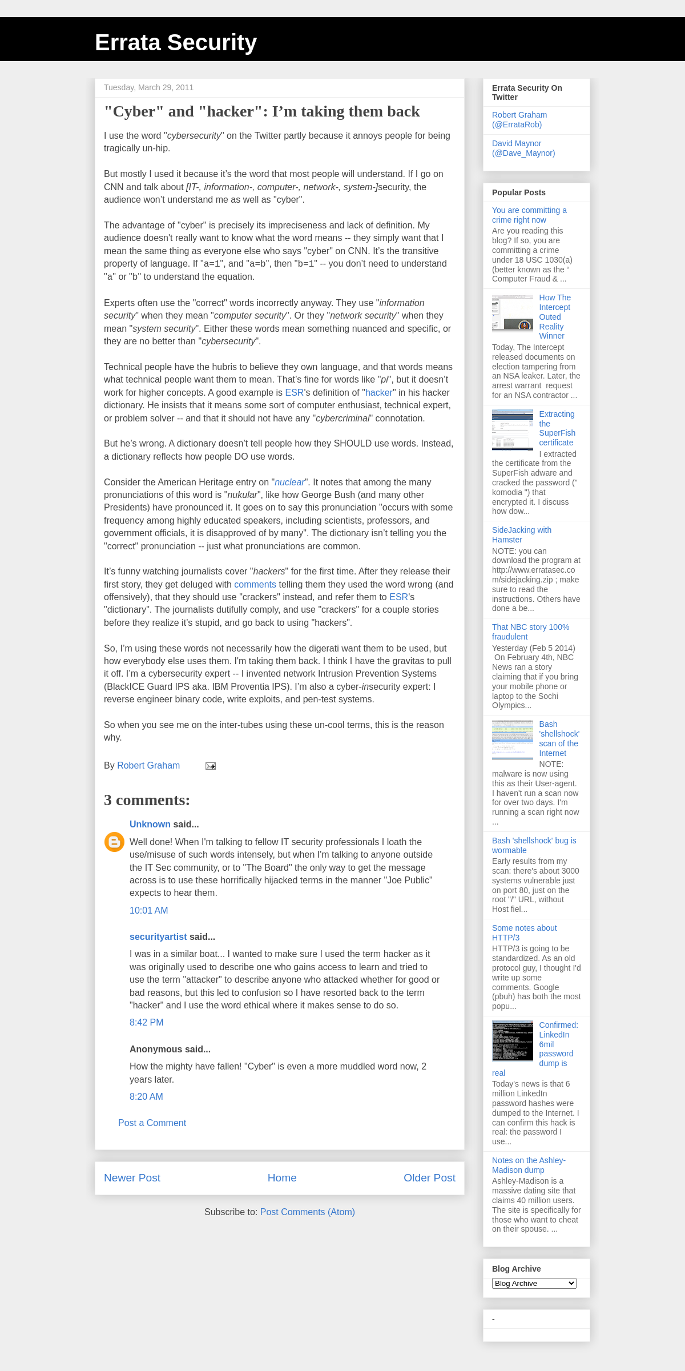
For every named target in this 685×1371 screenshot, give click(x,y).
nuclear (289, 482)
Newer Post (132, 1178)
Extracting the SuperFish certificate (557, 428)
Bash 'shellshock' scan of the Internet (559, 738)
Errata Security (176, 42)
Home (282, 1178)
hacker (379, 392)
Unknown (150, 824)
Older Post (430, 1178)
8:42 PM (147, 1022)
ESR (294, 392)
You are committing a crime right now (529, 215)
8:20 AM (146, 1096)
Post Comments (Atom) (307, 1212)
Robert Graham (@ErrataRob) (519, 119)
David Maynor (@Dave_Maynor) (523, 148)
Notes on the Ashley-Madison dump (529, 1165)
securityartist (158, 937)
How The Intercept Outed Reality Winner (555, 316)
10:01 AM (149, 910)
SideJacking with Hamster (521, 534)
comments (255, 584)
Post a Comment (152, 1123)
